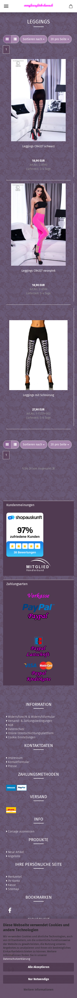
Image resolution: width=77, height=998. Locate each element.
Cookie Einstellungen (20, 737)
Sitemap (12, 889)
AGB (9, 725)
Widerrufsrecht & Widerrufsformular (30, 717)
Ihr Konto (13, 881)
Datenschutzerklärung (16, 958)
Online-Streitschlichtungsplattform (30, 733)
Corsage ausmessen (20, 831)
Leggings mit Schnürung (38, 395)
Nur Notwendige (38, 979)
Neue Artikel (15, 852)
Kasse (11, 885)
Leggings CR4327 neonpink (38, 270)
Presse (11, 766)
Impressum (14, 758)
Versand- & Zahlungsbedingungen (29, 721)
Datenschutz (15, 729)
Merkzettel (14, 877)
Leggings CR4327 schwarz (38, 146)
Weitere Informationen (38, 989)
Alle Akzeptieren (38, 967)
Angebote (13, 856)
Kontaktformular (17, 762)
